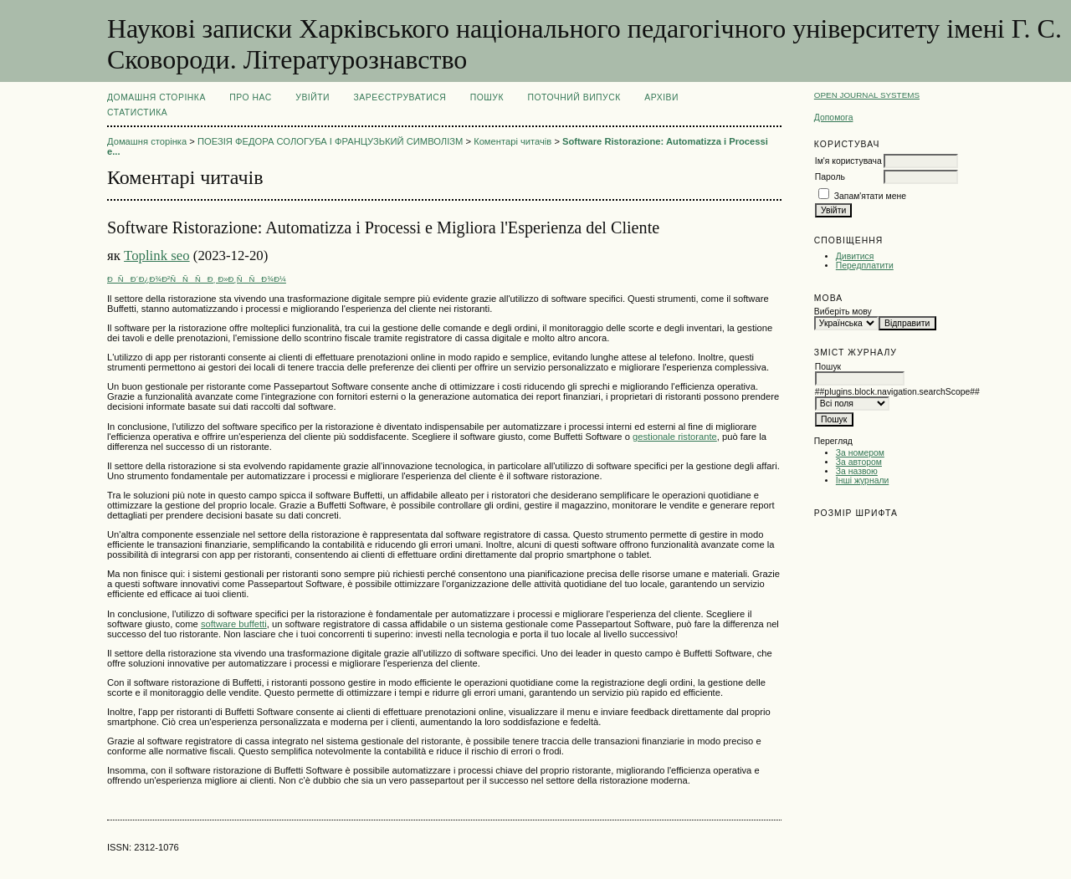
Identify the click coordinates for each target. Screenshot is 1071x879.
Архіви (661, 97)
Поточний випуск (573, 97)
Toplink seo (157, 255)
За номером (860, 452)
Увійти (312, 97)
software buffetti (234, 624)
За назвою (857, 471)
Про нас (250, 97)
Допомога (833, 117)
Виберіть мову (843, 311)
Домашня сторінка (156, 97)
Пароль (830, 176)
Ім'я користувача (848, 161)
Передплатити (865, 265)
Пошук (487, 97)
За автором (859, 462)
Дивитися (855, 256)
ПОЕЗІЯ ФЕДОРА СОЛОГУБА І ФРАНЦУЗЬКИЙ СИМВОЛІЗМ (330, 141)
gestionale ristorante (675, 437)
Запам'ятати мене (870, 196)
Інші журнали (862, 480)
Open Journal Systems (867, 95)
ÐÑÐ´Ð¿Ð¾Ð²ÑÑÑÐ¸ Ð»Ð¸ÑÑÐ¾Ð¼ (196, 279)
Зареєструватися (400, 97)
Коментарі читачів (512, 141)
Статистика (137, 112)
